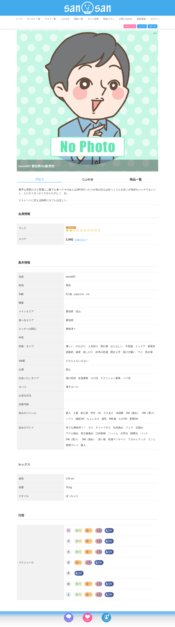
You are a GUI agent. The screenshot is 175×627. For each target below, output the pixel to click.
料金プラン (108, 19)
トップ (19, 19)
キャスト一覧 (33, 19)
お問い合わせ (125, 19)
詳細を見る (81, 240)
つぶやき (65, 19)
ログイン (154, 19)
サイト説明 (93, 19)
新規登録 (141, 19)
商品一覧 (78, 19)
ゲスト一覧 (50, 19)
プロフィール (130, 26)
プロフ (39, 179)
